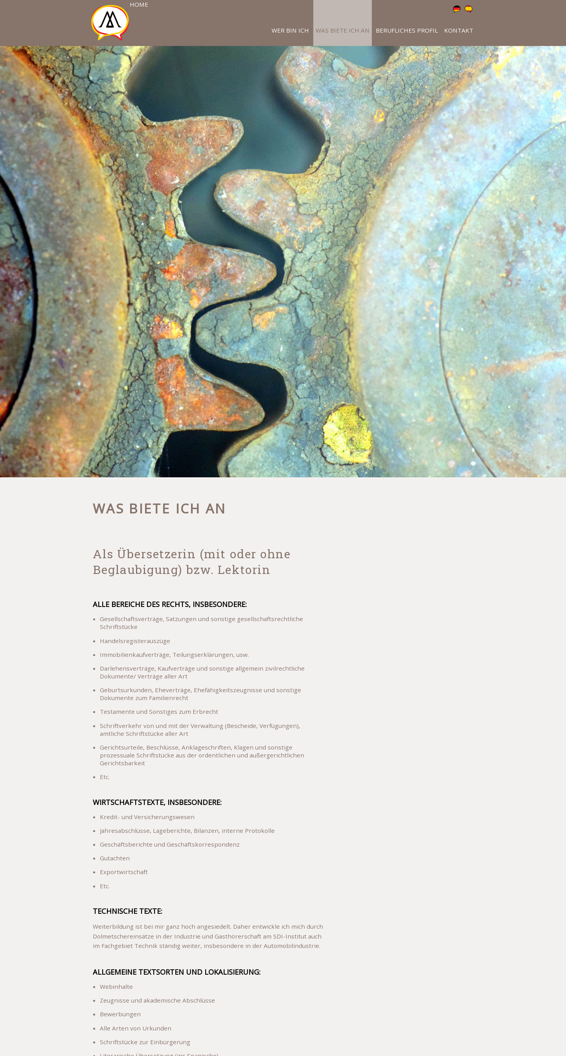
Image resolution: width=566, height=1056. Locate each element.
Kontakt (458, 30)
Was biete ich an (342, 30)
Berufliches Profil (407, 30)
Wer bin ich (290, 30)
